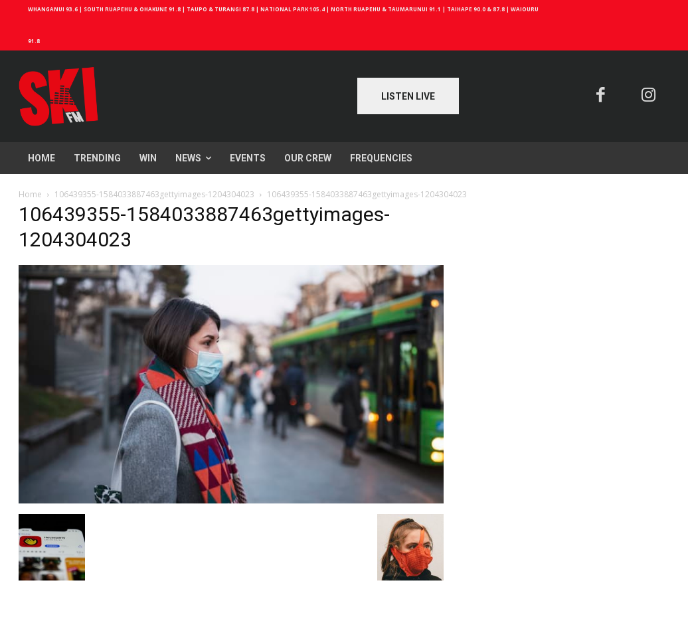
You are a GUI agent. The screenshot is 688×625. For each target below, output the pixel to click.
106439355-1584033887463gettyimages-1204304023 (154, 194)
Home (30, 194)
